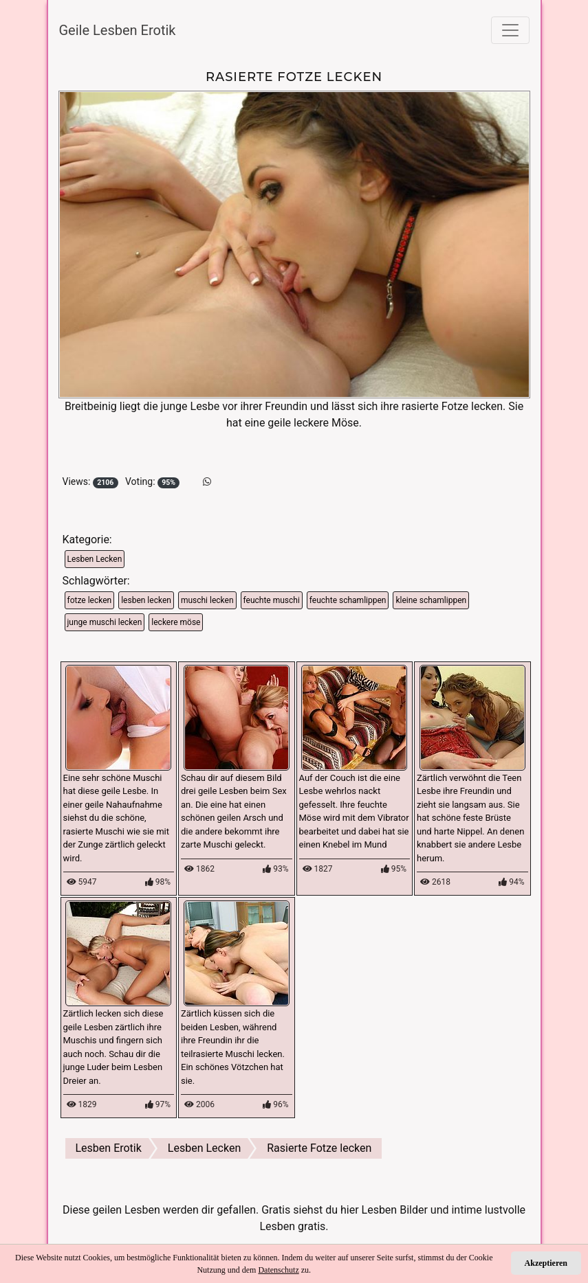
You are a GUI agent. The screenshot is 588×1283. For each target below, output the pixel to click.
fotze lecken (89, 600)
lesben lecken (146, 600)
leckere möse (175, 622)
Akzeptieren (546, 1263)
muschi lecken (207, 600)
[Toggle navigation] (510, 30)
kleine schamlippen (430, 600)
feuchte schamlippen (347, 600)
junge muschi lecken (104, 622)
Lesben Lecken (94, 559)
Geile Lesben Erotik (117, 30)
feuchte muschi (271, 600)
